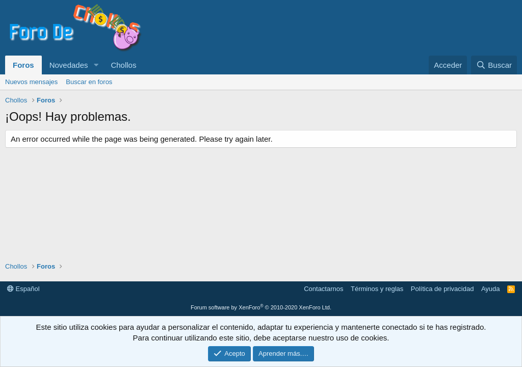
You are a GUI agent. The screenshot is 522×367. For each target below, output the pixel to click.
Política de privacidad (442, 289)
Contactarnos (323, 289)
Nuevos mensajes (31, 82)
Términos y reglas (377, 289)
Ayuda (490, 289)
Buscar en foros (89, 82)
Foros (23, 65)
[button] (96, 65)
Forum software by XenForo (261, 307)
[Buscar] (494, 65)
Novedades (68, 65)
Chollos (123, 65)
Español (23, 289)
